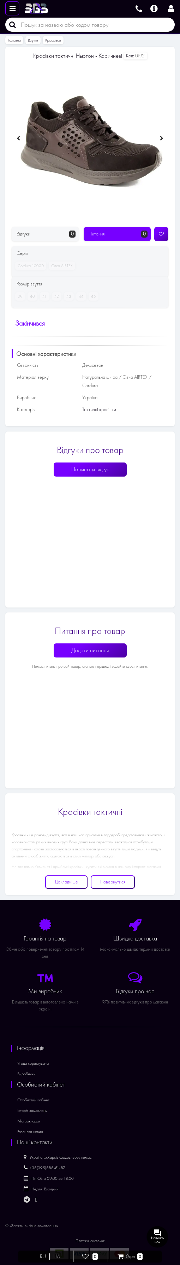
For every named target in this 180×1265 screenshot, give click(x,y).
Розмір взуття (29, 284)
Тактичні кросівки (99, 410)
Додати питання (90, 650)
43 (67, 296)
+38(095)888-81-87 (44, 1167)
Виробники (26, 1073)
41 (43, 296)
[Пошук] (10, 25)
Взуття (33, 40)
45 (92, 296)
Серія (22, 253)
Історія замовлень (32, 1110)
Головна (14, 40)
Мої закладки (28, 1121)
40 (31, 296)
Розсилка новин (30, 1131)
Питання (118, 234)
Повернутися (112, 882)
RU (43, 1256)
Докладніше (66, 882)
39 (19, 296)
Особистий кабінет (33, 1099)
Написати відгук (90, 469)
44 (80, 296)
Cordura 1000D (29, 265)
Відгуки (46, 234)
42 (55, 296)
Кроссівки (53, 40)
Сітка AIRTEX (61, 265)
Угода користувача (33, 1063)
